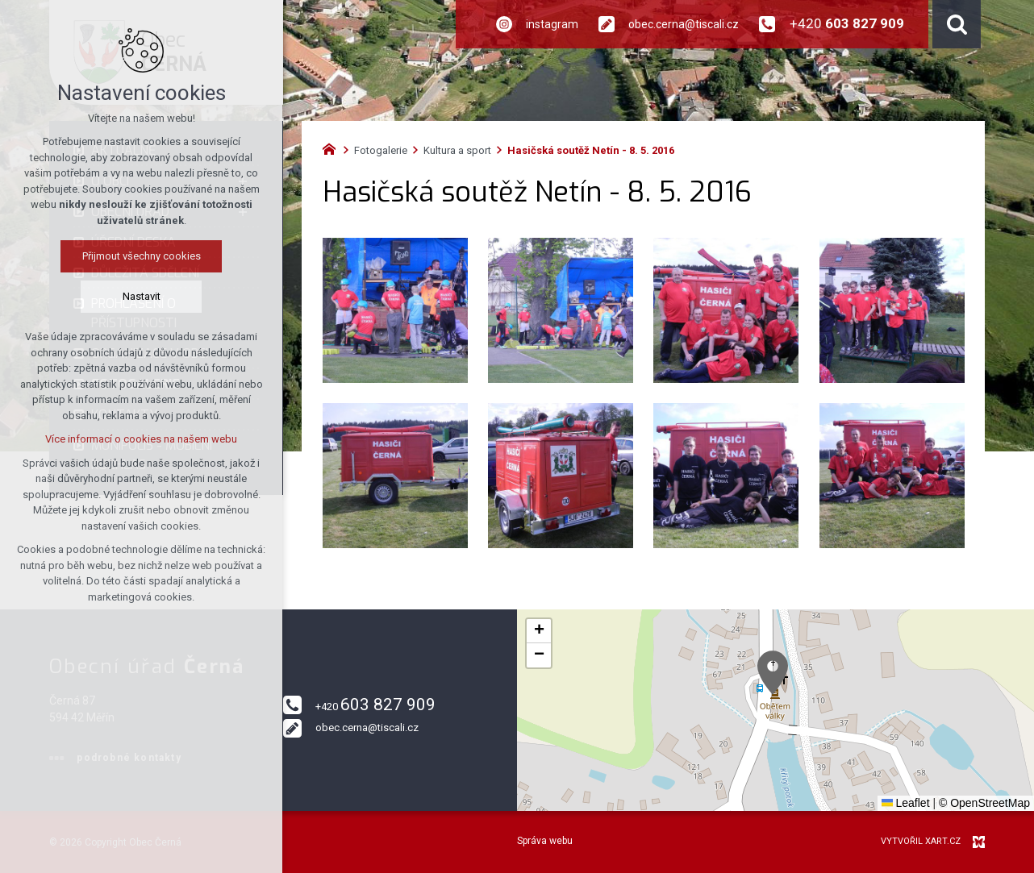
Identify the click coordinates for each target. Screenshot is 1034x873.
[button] (772, 672)
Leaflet (906, 802)
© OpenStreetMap (984, 802)
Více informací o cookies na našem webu (141, 439)
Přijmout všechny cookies (141, 256)
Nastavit (142, 296)
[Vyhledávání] (956, 24)
